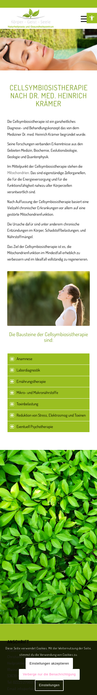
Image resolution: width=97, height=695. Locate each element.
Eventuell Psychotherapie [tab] (31, 426)
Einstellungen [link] (49, 685)
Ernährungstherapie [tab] (28, 381)
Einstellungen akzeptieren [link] (49, 663)
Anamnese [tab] (21, 358)
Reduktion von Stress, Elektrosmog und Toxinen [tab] (48, 415)
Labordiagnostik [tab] (25, 370)
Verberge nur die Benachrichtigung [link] (49, 674)
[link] (92, 18)
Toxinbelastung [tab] (24, 403)
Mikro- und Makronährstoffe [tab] (34, 392)
